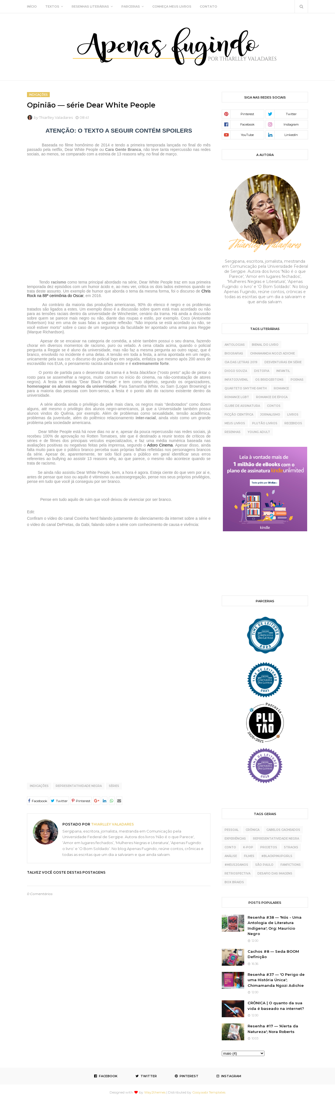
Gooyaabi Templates (208, 1092)
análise (231, 856)
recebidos (293, 423)
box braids (234, 882)
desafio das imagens (274, 873)
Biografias (234, 353)
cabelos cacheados (283, 830)
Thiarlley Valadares (56, 117)
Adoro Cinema (160, 445)
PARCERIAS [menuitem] (130, 6)
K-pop (248, 847)
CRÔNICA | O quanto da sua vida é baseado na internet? (276, 1006)
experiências (235, 838)
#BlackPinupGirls (276, 856)
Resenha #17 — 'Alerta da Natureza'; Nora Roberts (273, 1029)
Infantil (283, 371)
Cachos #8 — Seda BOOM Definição (273, 954)
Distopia (261, 371)
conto (230, 847)
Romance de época (272, 397)
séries (114, 786)
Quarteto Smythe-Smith (246, 388)
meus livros (235, 423)
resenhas (233, 432)
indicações (39, 786)
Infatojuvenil (236, 379)
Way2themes (155, 1092)
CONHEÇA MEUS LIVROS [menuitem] (171, 6)
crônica (252, 830)
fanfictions (290, 865)
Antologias (235, 345)
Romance (281, 388)
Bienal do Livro (265, 345)
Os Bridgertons (269, 379)
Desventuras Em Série (283, 362)
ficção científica (239, 414)
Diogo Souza (236, 371)
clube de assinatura (242, 406)
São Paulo (264, 865)
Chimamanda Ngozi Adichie (272, 353)
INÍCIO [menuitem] (32, 6)
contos (273, 406)
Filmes (249, 856)
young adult (259, 432)
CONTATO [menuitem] (208, 6)
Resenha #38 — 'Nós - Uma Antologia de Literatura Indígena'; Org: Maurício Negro (275, 925)
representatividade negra (79, 786)
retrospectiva (237, 873)
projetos (268, 847)
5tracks (291, 847)
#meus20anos (236, 865)
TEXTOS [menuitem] (52, 6)
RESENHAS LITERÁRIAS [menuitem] (90, 6)
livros (292, 414)
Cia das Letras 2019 (241, 362)
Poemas (297, 379)
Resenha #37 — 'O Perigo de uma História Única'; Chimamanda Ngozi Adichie (276, 980)
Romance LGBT (237, 397)
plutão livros (264, 423)
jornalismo (270, 414)
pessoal (232, 830)
